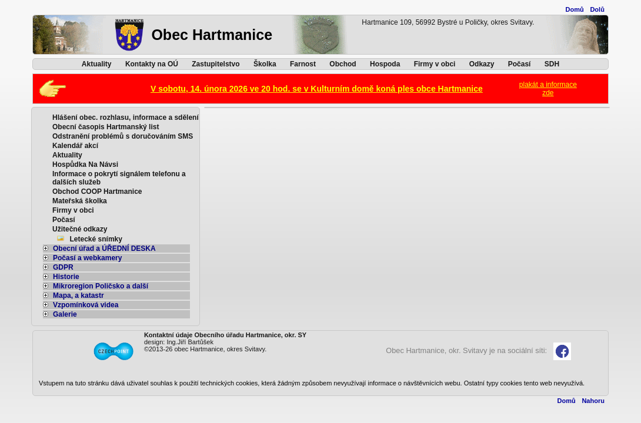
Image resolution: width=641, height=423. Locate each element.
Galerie (60, 314)
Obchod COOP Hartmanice (97, 191)
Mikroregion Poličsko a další (95, 286)
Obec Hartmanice (211, 34)
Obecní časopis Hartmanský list (105, 127)
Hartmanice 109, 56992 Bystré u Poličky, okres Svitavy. (448, 22)
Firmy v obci (435, 64)
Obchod (342, 64)
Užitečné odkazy (79, 229)
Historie (61, 277)
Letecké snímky (96, 239)
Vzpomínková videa (80, 305)
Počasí (519, 64)
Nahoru (593, 400)
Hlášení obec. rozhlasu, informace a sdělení (125, 117)
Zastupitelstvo (215, 64)
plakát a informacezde (548, 88)
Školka (264, 64)
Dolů (597, 9)
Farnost (303, 64)
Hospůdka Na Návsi (85, 164)
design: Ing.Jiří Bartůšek (178, 341)
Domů (575, 9)
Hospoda (385, 64)
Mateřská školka (79, 201)
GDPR (58, 267)
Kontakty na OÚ (151, 64)
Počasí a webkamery (82, 258)
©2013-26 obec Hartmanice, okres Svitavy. (205, 348)
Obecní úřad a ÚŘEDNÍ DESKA (99, 248)
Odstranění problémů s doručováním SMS (122, 136)
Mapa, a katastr (73, 295)
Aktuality (97, 64)
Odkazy (482, 64)
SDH (552, 64)
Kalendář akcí (75, 146)
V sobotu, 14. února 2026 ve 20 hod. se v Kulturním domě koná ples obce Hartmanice (317, 88)
